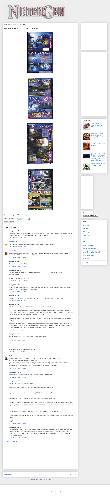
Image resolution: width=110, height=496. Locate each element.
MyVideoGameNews (89, 248)
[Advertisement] (40, 457)
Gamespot (86, 228)
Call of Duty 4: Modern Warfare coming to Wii (98, 164)
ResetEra (86, 259)
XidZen (11, 250)
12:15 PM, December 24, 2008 (18, 281)
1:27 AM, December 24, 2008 (17, 238)
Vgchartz (85, 262)
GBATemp (86, 232)
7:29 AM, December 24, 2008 (17, 257)
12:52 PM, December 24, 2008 (18, 291)
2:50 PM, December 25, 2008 (17, 352)
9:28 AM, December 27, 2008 (17, 423)
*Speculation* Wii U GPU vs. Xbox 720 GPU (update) (97, 125)
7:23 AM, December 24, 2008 (17, 246)
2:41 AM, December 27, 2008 (17, 377)
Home (40, 474)
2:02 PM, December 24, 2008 (17, 300)
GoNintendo (86, 235)
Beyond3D (86, 225)
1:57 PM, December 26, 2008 (17, 368)
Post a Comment (12, 441)
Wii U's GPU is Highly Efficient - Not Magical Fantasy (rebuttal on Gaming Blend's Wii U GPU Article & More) (98, 156)
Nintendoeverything (89, 255)
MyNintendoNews (88, 245)
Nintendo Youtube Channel (91, 252)
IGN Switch (86, 242)
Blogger (65, 492)
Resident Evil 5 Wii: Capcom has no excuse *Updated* (97, 135)
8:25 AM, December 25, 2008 (17, 330)
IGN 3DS (85, 238)
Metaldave (12, 241)
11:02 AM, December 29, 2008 (18, 438)
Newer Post (8, 474)
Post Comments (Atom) (44, 479)
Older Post (72, 474)
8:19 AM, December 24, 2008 (17, 266)
